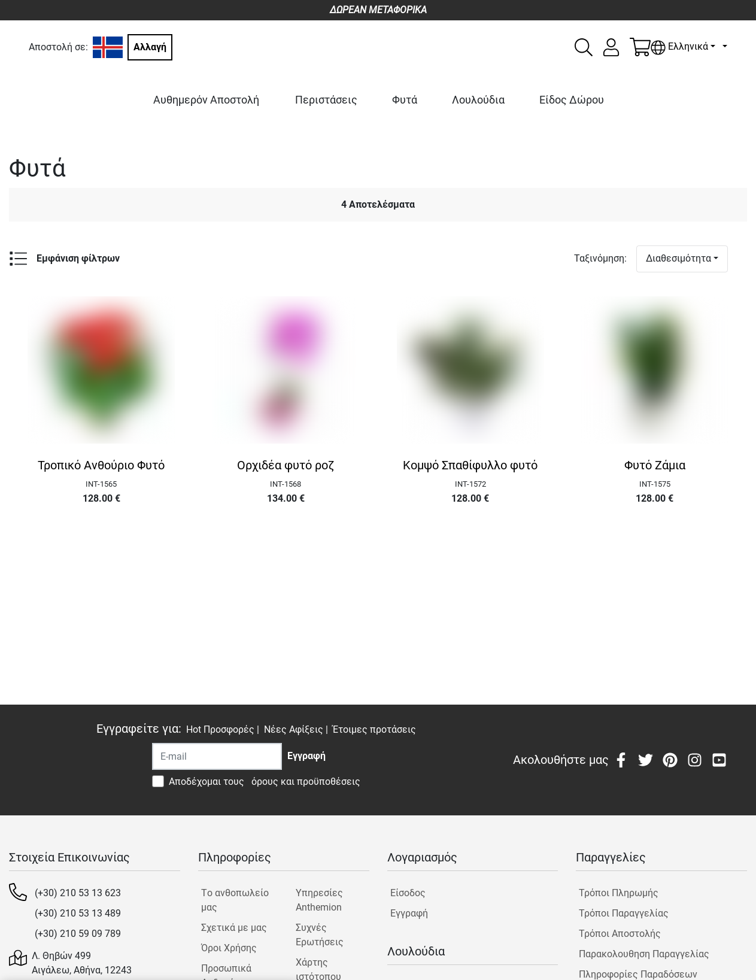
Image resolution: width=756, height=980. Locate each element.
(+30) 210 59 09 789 (78, 933)
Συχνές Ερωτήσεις (320, 935)
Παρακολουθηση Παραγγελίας (644, 954)
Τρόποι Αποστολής (620, 933)
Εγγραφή (409, 913)
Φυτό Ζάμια (654, 465)
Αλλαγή (149, 47)
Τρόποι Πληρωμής (618, 893)
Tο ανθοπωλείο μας (235, 900)
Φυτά (404, 99)
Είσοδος (408, 893)
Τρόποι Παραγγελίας (624, 913)
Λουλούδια (478, 99)
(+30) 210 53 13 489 (78, 913)
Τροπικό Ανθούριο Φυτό (101, 465)
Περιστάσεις (326, 99)
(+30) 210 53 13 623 (78, 893)
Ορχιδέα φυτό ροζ (285, 465)
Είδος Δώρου (571, 99)
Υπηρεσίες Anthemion (319, 900)
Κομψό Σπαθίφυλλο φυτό (470, 465)
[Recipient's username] (217, 756)
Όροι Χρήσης (229, 948)
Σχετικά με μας (234, 927)
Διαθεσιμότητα (678, 258)
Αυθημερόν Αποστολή (206, 99)
